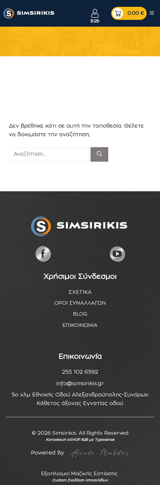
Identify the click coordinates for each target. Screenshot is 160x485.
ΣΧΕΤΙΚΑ (80, 292)
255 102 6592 (80, 372)
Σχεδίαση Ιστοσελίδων (87, 480)
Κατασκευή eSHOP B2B (67, 439)
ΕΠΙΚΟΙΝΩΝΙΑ (80, 325)
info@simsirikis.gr (80, 383)
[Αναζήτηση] (99, 154)
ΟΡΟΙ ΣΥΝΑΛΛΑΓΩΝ (80, 303)
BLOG (80, 314)
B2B (94, 21)
